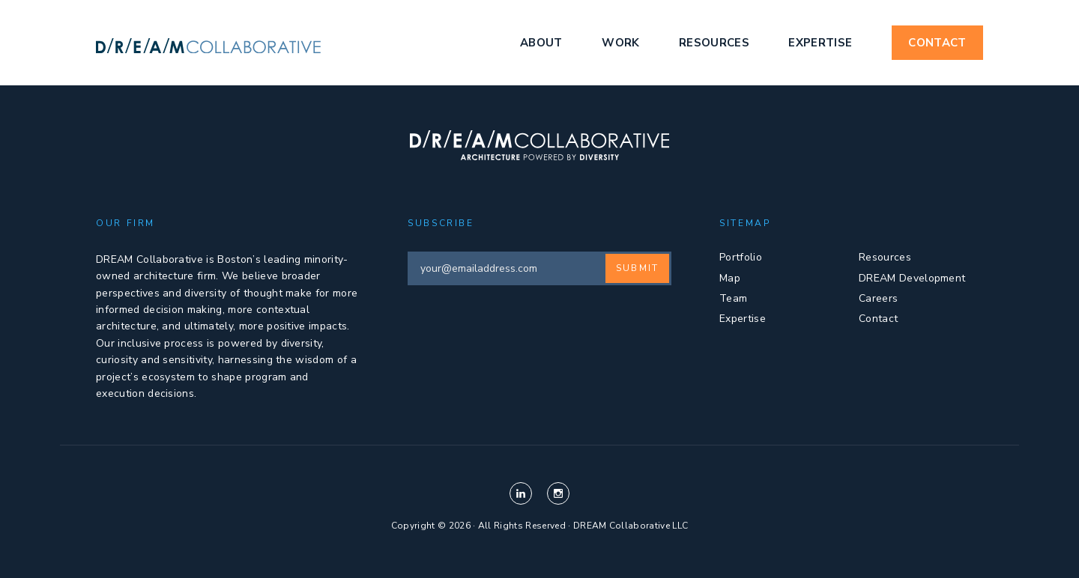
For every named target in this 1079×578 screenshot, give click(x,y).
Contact (937, 42)
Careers (878, 298)
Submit (637, 268)
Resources (714, 42)
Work (620, 42)
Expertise (820, 42)
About (541, 42)
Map (729, 278)
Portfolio (740, 257)
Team (733, 298)
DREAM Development (912, 278)
